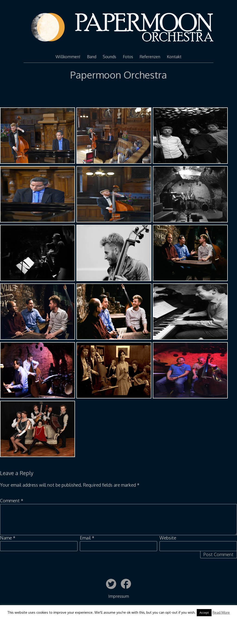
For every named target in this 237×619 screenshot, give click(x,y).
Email (87, 538)
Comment (11, 501)
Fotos (128, 56)
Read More (221, 612)
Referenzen (150, 56)
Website (167, 538)
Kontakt (174, 56)
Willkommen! (68, 56)
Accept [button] (204, 612)
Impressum (118, 596)
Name (7, 538)
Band (91, 56)
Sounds (109, 56)
